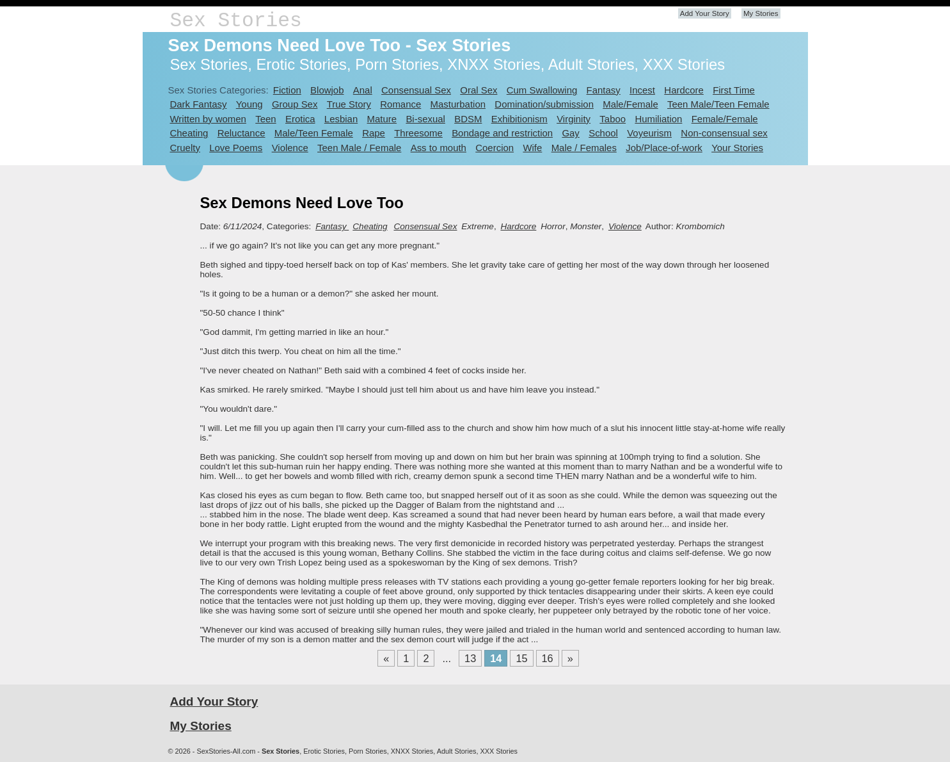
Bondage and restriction (502, 132)
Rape (373, 132)
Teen (265, 118)
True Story (349, 104)
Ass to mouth (438, 147)
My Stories (761, 13)
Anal (362, 90)
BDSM (468, 118)
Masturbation (458, 104)
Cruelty (185, 147)
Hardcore (684, 90)
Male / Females (584, 147)
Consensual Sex (416, 90)
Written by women (208, 118)
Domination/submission (544, 104)
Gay (570, 132)
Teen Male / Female (359, 147)
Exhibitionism (519, 118)
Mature (382, 118)
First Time (734, 90)
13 (470, 658)
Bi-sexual (425, 118)
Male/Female (630, 104)
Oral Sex (478, 90)
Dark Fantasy (198, 104)
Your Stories (737, 147)
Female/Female (725, 118)
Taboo (612, 118)
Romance (400, 104)
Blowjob (327, 90)
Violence (290, 147)
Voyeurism (649, 132)
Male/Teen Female (313, 132)
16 (547, 658)
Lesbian (341, 118)
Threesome (418, 132)
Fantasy (604, 90)
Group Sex (294, 104)
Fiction (287, 90)
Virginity (573, 118)
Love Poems (235, 147)
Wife (532, 147)
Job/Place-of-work (664, 147)
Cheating (189, 132)
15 (521, 658)
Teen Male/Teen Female (718, 104)
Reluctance (241, 132)
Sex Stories (236, 21)
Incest (642, 90)
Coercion (494, 147)
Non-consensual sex (724, 132)
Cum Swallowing (542, 90)
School (603, 132)
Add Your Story (704, 13)
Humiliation (658, 118)
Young (249, 104)
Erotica (300, 118)
